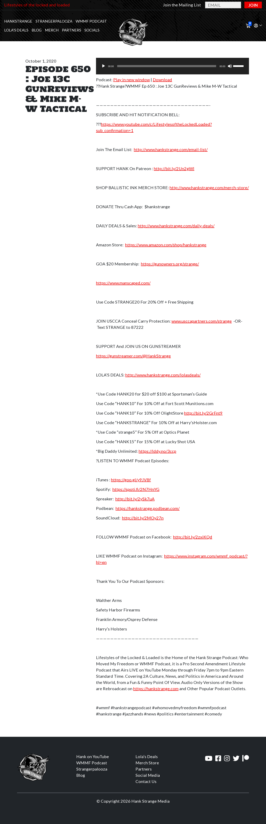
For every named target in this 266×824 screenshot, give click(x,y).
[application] (172, 66)
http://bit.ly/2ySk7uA (135, 498)
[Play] (103, 66)
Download (162, 79)
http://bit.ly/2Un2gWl (174, 168)
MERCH (52, 30)
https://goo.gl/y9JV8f (131, 479)
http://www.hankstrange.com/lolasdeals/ (163, 374)
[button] (258, 25)
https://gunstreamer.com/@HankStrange (133, 355)
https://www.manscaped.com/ (123, 282)
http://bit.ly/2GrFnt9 (203, 412)
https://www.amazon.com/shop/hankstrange (165, 244)
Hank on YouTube (92, 756)
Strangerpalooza (54, 21)
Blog (37, 30)
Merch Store (147, 762)
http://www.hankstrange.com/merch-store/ (209, 187)
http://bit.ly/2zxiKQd (192, 536)
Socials (91, 30)
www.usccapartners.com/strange (201, 320)
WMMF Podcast (91, 21)
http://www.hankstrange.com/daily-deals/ (176, 225)
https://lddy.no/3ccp (157, 451)
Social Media (147, 775)
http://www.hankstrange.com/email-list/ (171, 149)
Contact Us (145, 781)
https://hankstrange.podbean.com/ (148, 508)
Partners (71, 30)
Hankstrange (18, 21)
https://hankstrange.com (156, 688)
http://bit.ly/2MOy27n (143, 517)
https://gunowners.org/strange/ (170, 263)
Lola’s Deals (16, 30)
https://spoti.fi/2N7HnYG (135, 489)
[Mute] (230, 66)
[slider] (166, 66)
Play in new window (131, 79)
